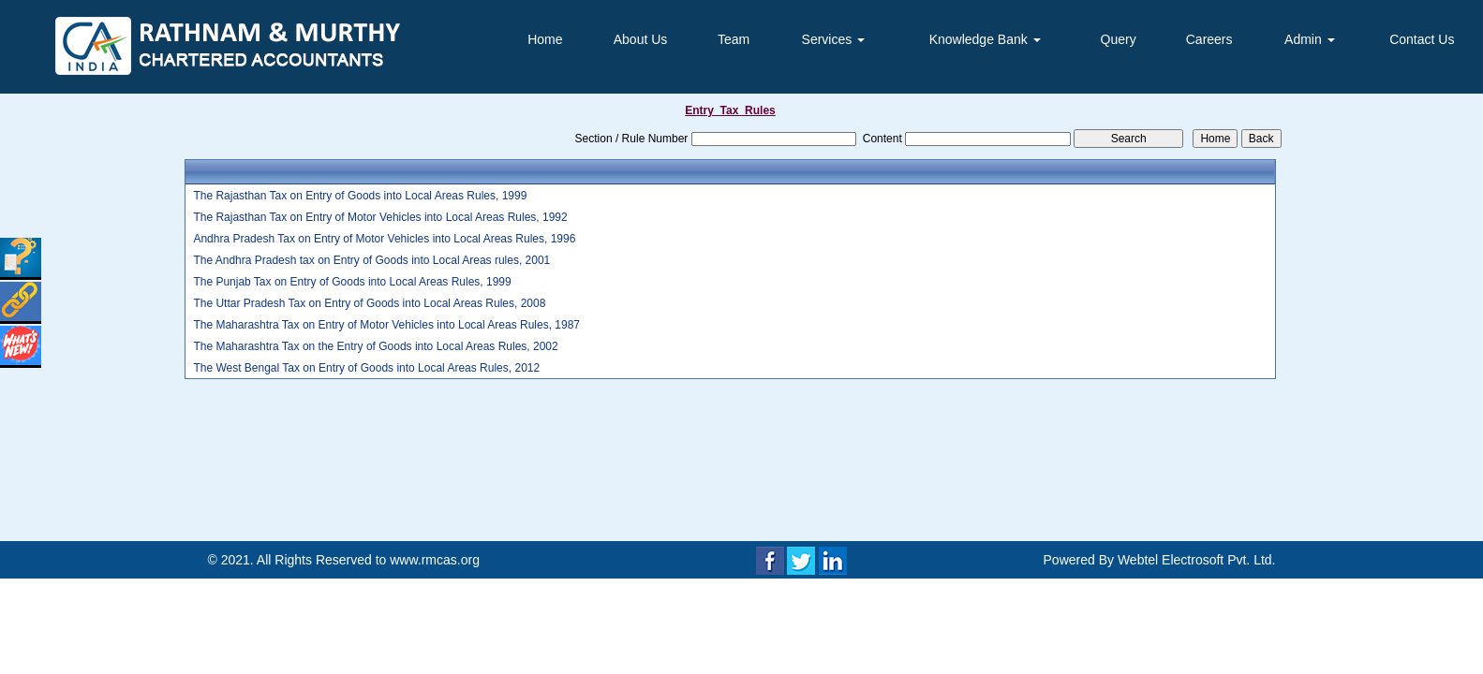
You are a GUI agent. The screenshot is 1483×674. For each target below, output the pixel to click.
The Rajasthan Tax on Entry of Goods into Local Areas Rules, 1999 (359, 195)
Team (733, 39)
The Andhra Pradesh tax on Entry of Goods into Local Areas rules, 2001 (371, 260)
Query (1118, 39)
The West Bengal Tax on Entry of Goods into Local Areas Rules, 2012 (366, 367)
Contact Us (1421, 39)
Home (544, 39)
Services (834, 39)
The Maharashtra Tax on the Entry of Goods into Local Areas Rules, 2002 (375, 346)
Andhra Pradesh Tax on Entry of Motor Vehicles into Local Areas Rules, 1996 (384, 238)
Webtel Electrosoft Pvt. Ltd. (1197, 559)
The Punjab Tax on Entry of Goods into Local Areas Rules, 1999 (352, 281)
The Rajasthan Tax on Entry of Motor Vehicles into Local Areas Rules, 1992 (380, 217)
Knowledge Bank (985, 39)
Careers (1209, 39)
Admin (1309, 39)
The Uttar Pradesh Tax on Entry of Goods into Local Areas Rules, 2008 (369, 303)
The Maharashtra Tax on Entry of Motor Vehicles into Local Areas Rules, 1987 (386, 324)
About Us (641, 39)
